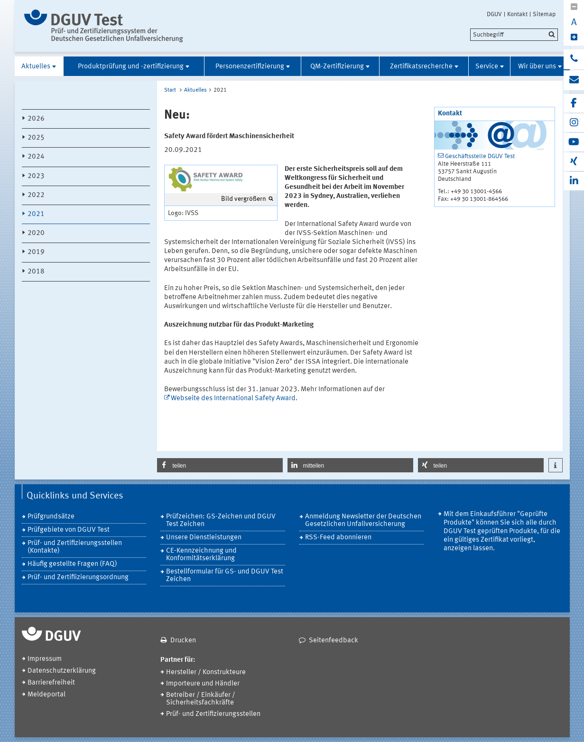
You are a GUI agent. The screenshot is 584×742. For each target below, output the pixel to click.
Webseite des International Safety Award (233, 398)
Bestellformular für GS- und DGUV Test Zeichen (224, 575)
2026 (36, 118)
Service (486, 66)
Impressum (45, 659)
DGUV (494, 14)
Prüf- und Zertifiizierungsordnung (78, 577)
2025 (36, 137)
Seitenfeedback (333, 640)
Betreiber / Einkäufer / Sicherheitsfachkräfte (200, 699)
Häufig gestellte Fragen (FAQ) (72, 564)
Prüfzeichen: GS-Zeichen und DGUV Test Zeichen (221, 520)
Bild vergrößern (243, 199)
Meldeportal (46, 694)
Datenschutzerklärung (62, 671)
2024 (36, 156)
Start (170, 90)
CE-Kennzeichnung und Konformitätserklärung (201, 554)
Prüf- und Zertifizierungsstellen (213, 714)
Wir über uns (537, 66)
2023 (36, 176)
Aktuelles (35, 66)
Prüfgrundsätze (51, 516)
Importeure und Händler (203, 683)
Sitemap (544, 14)
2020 (36, 233)
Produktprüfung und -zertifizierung (131, 66)
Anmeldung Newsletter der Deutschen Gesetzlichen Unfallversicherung (363, 520)
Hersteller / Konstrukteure (206, 672)
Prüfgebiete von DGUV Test (69, 530)
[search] (514, 34)
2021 (36, 214)
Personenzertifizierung (249, 66)
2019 (36, 252)
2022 (36, 195)
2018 (36, 271)
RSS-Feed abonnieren (338, 537)
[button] (220, 465)
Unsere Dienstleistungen (203, 537)
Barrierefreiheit (51, 682)
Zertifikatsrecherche (421, 66)
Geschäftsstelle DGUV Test (480, 156)
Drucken (183, 640)
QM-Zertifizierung (337, 66)
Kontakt (517, 14)
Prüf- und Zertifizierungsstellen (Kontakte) (75, 547)
